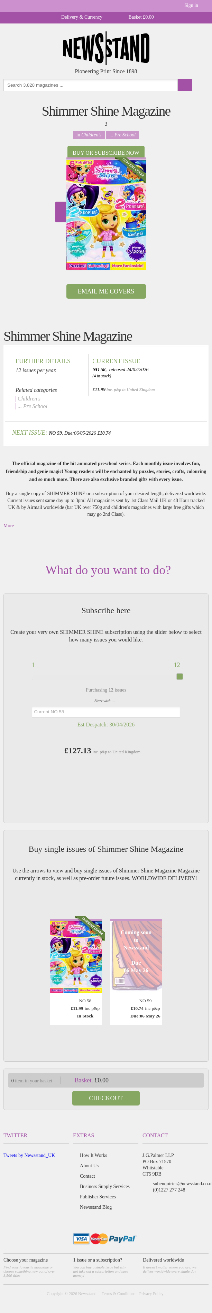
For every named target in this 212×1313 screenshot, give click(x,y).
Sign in (191, 5)
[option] (106, 213)
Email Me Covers (106, 291)
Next (60, 212)
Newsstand (87, 1293)
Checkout (106, 1098)
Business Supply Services (105, 1186)
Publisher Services (98, 1196)
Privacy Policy (151, 1293)
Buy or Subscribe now (106, 153)
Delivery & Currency (81, 17)
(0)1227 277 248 (169, 1190)
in (88, 134)
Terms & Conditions (119, 1293)
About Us (89, 1165)
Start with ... (104, 700)
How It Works (93, 1155)
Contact (87, 1176)
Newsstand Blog (96, 1207)
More (8, 525)
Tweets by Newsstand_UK (29, 1155)
